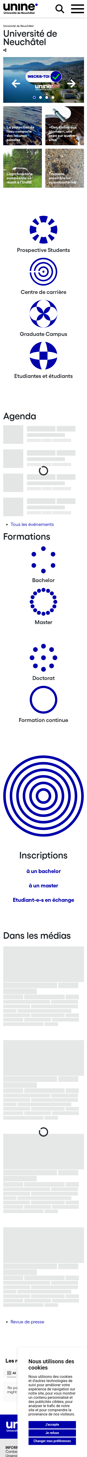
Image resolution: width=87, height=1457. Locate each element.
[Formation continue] (43, 701)
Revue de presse (27, 1321)
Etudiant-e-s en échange (43, 900)
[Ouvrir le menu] (77, 8)
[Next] (71, 83)
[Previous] (16, 83)
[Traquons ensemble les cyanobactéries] (64, 168)
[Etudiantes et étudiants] (43, 357)
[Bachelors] (43, 561)
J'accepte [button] (52, 1424)
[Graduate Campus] (43, 315)
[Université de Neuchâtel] (20, 8)
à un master (43, 885)
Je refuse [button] (52, 1433)
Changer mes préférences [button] (52, 1441)
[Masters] (43, 603)
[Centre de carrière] (43, 273)
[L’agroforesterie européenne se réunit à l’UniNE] (22, 168)
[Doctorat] (43, 659)
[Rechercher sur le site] (59, 8)
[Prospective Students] (43, 231)
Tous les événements (32, 524)
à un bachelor (43, 871)
